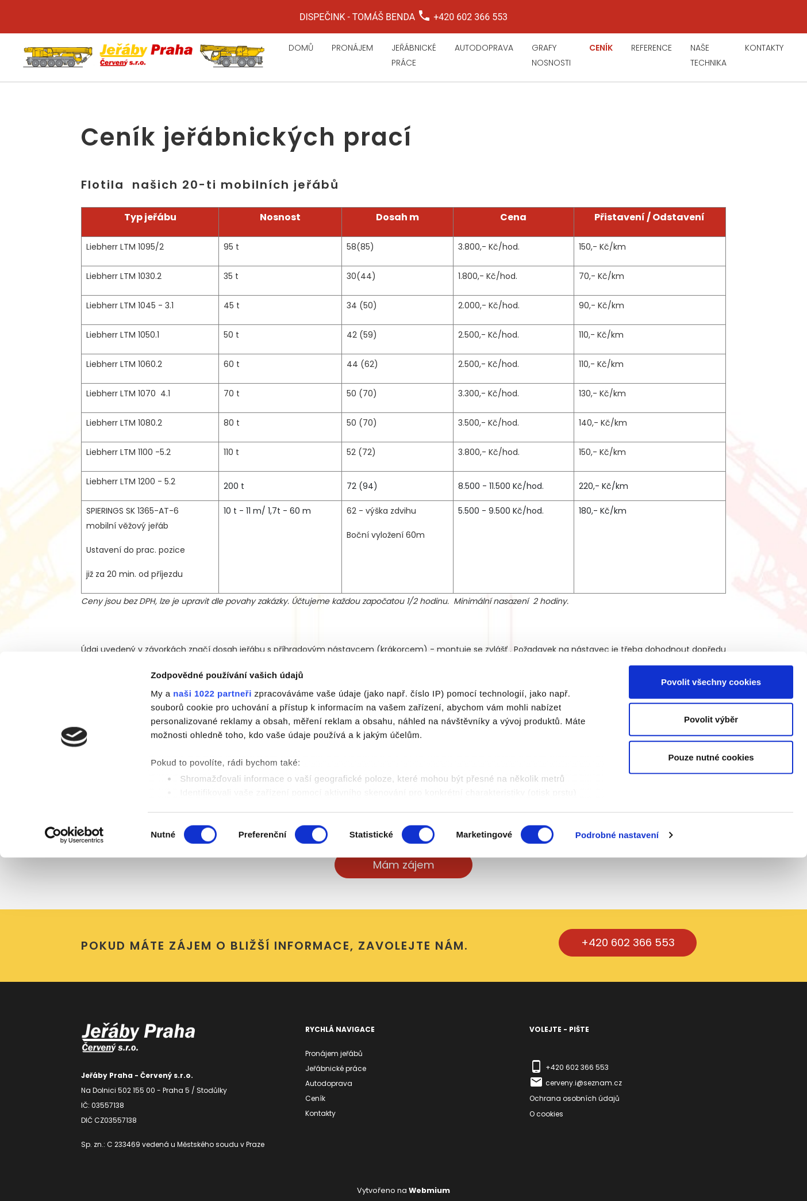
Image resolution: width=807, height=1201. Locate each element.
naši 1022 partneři (212, 1037)
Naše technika (708, 55)
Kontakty (764, 47)
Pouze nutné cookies (711, 1101)
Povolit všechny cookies (711, 1025)
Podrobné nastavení (617, 1178)
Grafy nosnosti (551, 55)
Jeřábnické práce (413, 55)
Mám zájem (404, 865)
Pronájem (352, 47)
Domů (301, 47)
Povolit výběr (711, 1063)
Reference (651, 47)
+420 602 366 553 (628, 942)
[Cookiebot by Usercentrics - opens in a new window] (74, 1178)
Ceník (601, 47)
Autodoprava (484, 47)
